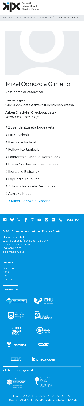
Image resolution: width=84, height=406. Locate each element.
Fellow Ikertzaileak (22, 150)
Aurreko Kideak (44, 17)
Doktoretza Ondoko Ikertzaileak (32, 157)
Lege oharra (21, 396)
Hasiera (6, 17)
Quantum (8, 268)
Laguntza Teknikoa (22, 179)
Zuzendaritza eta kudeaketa (30, 127)
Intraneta (37, 399)
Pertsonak (28, 17)
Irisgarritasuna (18, 399)
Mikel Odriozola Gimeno (29, 201)
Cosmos (7, 279)
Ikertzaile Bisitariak (22, 172)
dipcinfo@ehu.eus (13, 251)
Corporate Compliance (61, 399)
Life (5, 275)
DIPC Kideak (17, 135)
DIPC (16, 17)
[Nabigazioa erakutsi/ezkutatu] (76, 7)
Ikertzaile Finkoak (21, 142)
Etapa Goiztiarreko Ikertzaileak (32, 164)
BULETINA (72, 219)
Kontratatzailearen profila (51, 396)
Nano (6, 272)
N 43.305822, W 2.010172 (16, 244)
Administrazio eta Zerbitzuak (30, 186)
